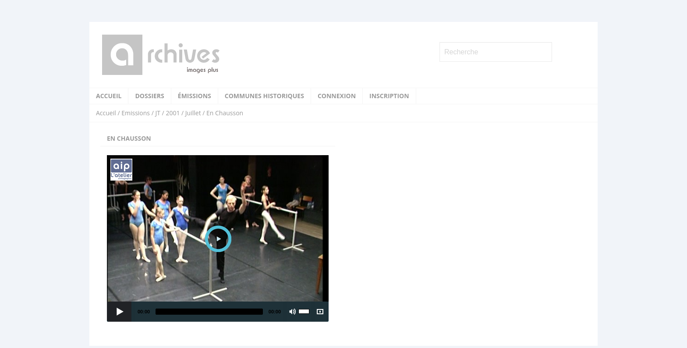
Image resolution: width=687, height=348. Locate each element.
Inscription (389, 96)
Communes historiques (264, 96)
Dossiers (149, 96)
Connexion (337, 96)
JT (157, 113)
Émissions (194, 96)
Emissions (135, 113)
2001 (173, 113)
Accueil (108, 96)
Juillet (193, 113)
